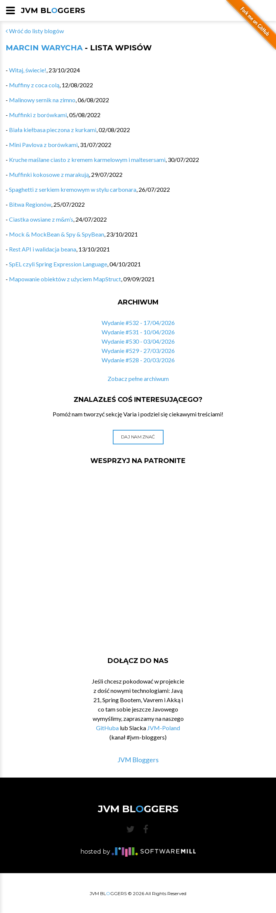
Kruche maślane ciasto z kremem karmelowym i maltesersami (87, 159)
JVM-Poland (163, 727)
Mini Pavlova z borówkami (43, 144)
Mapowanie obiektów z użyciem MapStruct (65, 278)
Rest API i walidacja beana (42, 249)
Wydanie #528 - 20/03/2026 (138, 359)
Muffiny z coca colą (34, 84)
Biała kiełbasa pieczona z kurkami (52, 129)
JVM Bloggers (138, 760)
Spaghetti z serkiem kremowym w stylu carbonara (72, 189)
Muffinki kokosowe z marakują (49, 174)
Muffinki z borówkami (38, 114)
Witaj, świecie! (27, 70)
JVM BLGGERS (53, 10)
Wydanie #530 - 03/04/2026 (138, 341)
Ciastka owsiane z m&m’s (41, 219)
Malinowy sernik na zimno (42, 99)
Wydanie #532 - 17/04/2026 (138, 322)
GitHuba (107, 727)
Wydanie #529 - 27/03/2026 (138, 350)
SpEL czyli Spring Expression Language (58, 264)
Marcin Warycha (44, 47)
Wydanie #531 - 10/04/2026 (138, 331)
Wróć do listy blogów (35, 30)
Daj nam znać (138, 437)
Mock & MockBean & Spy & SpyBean (56, 234)
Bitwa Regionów (30, 204)
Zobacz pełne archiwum (138, 378)
